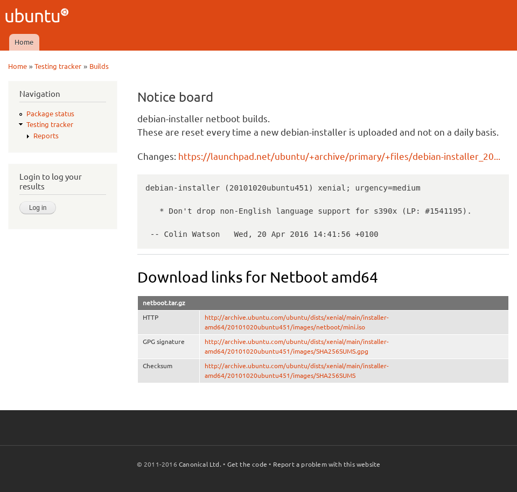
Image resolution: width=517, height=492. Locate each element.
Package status (50, 113)
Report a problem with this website (327, 464)
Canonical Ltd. (200, 464)
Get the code (247, 464)
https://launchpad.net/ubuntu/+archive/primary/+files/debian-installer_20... (339, 156)
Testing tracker (57, 66)
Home (24, 42)
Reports (46, 135)
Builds (99, 66)
